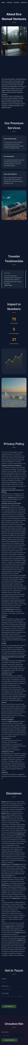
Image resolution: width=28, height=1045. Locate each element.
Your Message (5, 994)
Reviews (16, 2)
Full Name (3, 979)
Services (9, 2)
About (3, 2)
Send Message (8, 1008)
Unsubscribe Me (9, 1041)
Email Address (5, 986)
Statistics (24, 2)
